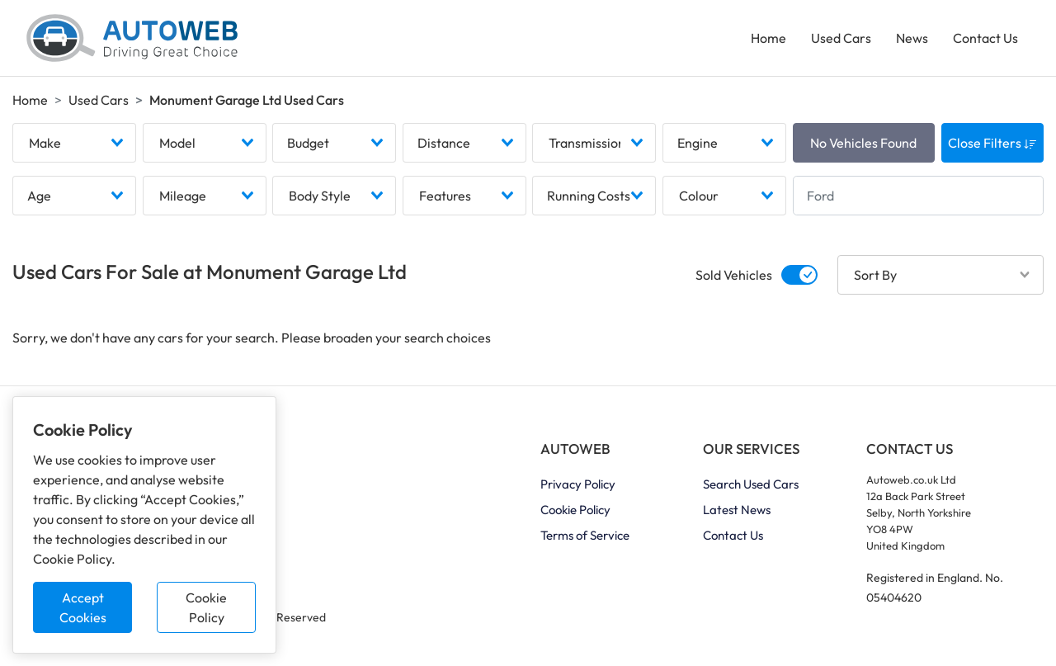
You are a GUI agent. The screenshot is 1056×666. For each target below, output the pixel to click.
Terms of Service (584, 535)
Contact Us (985, 38)
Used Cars (841, 38)
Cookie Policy (206, 607)
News (912, 38)
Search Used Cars (751, 484)
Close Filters (992, 143)
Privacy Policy (577, 484)
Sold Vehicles (733, 275)
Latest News (737, 509)
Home (768, 38)
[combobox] (74, 143)
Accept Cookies (82, 607)
